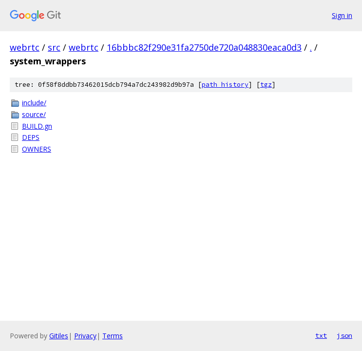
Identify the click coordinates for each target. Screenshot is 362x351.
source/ (34, 114)
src (54, 47)
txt (321, 335)
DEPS (30, 137)
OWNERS (36, 149)
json (344, 335)
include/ (34, 102)
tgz (266, 84)
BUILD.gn (37, 126)
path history (225, 84)
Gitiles (58, 335)
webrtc (24, 47)
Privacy (85, 335)
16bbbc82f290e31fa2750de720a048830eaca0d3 (204, 47)
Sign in (342, 15)
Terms (112, 335)
